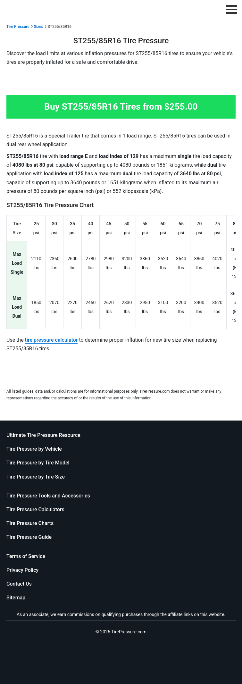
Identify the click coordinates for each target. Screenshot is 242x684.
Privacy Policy (22, 570)
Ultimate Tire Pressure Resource (43, 435)
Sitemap (15, 598)
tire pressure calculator (51, 340)
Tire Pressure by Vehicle (34, 449)
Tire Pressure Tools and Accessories (48, 496)
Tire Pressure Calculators (35, 509)
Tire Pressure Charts (30, 523)
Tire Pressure (17, 26)
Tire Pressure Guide (29, 537)
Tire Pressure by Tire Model (38, 463)
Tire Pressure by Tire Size (35, 477)
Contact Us (19, 584)
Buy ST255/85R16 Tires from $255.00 (121, 106)
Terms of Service (25, 556)
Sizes (38, 26)
